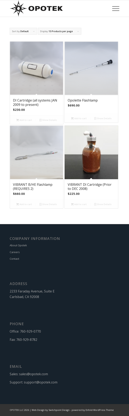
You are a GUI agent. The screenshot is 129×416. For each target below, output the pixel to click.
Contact (14, 259)
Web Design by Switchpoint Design (51, 409)
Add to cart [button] (24, 120)
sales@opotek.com (33, 374)
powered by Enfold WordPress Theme (93, 409)
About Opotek (18, 245)
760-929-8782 (26, 339)
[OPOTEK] (53, 8)
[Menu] (113, 8)
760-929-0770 (30, 331)
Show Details (48, 120)
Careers (15, 252)
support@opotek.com (40, 382)
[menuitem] (113, 8)
